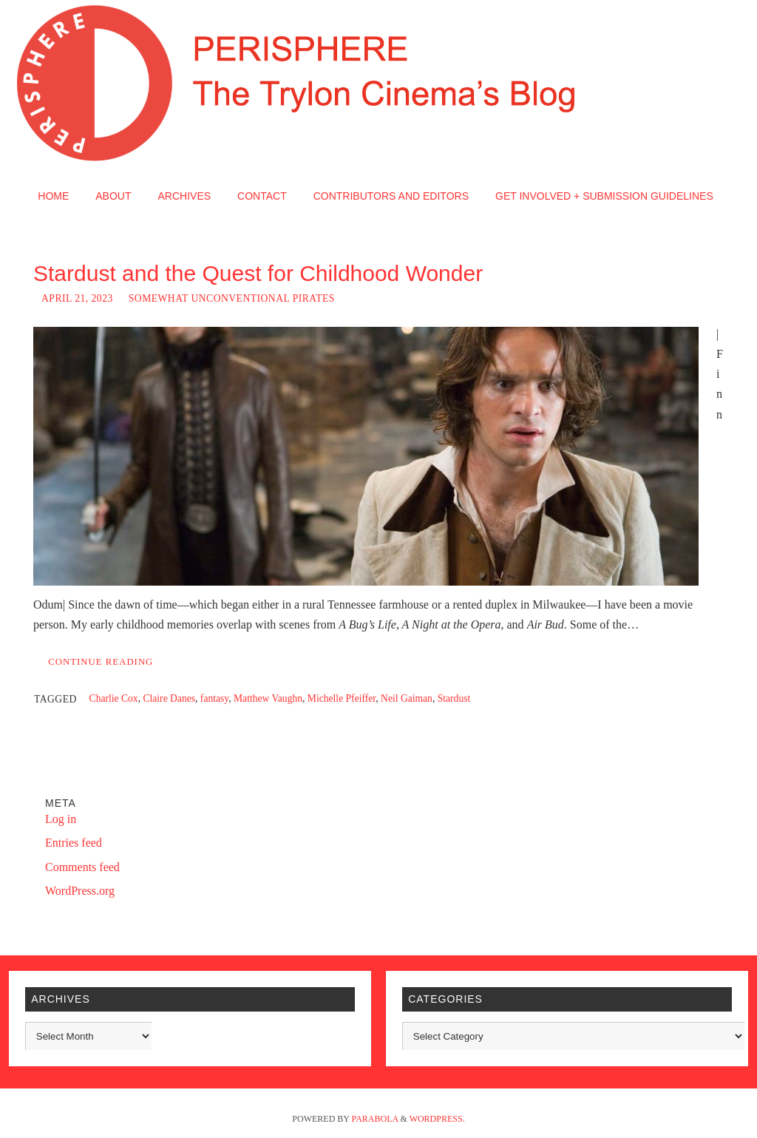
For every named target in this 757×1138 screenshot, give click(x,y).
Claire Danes (169, 698)
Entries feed (73, 842)
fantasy (214, 698)
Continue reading (100, 662)
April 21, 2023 (77, 298)
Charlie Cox (113, 698)
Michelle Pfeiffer (342, 698)
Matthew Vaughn (268, 698)
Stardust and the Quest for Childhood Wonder (258, 273)
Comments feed (82, 867)
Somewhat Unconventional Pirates (232, 298)
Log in (60, 819)
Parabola (375, 1119)
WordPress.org (80, 890)
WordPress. (437, 1119)
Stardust (454, 698)
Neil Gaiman (406, 698)
